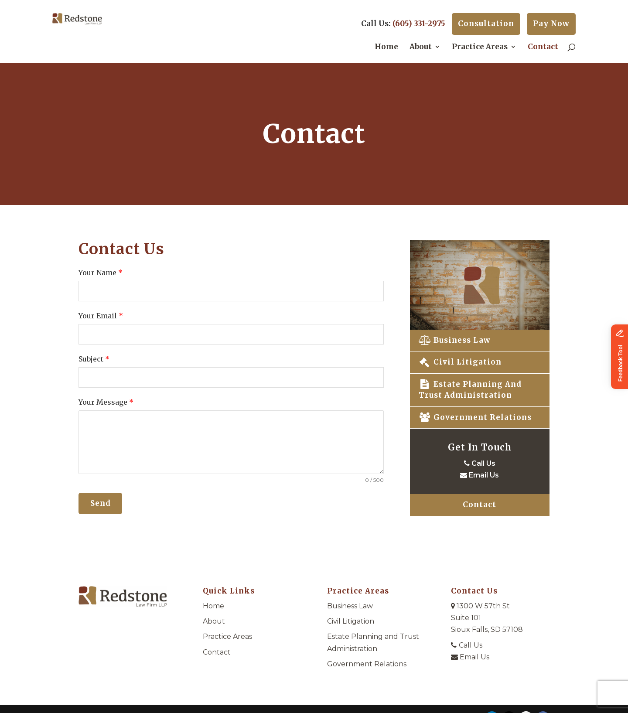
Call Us (479, 463)
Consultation (486, 23)
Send (100, 503)
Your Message (105, 402)
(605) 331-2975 (418, 23)
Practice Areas (480, 47)
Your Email (100, 315)
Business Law (455, 340)
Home (386, 47)
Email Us (479, 475)
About (421, 47)
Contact (543, 47)
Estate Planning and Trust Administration (470, 389)
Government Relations (475, 417)
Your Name (100, 272)
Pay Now (551, 23)
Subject (93, 359)
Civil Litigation (460, 362)
